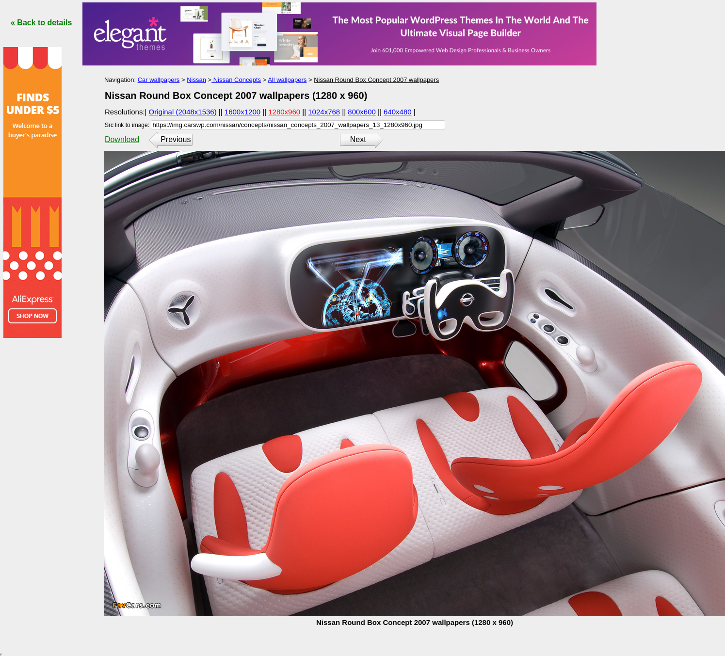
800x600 (362, 112)
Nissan (196, 79)
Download (122, 139)
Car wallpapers (159, 79)
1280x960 (284, 112)
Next (358, 139)
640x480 (398, 112)
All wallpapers (287, 79)
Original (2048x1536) (183, 112)
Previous (176, 139)
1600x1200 (242, 112)
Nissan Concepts (236, 79)
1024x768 (324, 112)
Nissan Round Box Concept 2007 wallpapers (376, 79)
